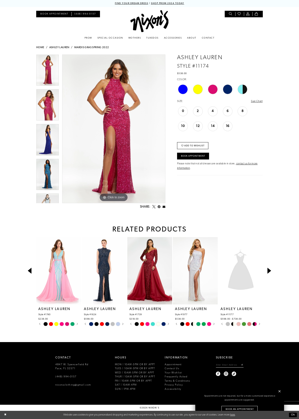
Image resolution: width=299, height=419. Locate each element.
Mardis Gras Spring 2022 (91, 47)
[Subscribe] (242, 365)
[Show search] (231, 14)
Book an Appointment (240, 409)
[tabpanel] (47, 71)
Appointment (173, 364)
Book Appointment (193, 156)
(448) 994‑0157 (66, 377)
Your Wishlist (173, 373)
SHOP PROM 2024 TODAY (167, 3)
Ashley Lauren (59, 47)
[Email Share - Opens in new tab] (164, 207)
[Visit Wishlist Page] (239, 14)
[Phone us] (85, 14)
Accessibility (173, 389)
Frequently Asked (176, 377)
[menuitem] (54, 14)
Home (40, 47)
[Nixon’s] (149, 21)
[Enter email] (230, 365)
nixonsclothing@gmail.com (73, 385)
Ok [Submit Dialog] (293, 414)
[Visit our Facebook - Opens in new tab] (218, 374)
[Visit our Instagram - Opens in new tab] (226, 374)
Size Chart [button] (257, 101)
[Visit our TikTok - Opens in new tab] (234, 374)
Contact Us (172, 368)
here (232, 414)
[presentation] (58, 271)
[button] (248, 14)
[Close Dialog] (5, 415)
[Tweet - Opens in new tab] (154, 207)
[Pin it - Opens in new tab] (159, 207)
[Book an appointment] (54, 14)
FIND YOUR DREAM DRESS (131, 3)
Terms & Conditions (177, 381)
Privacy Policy (174, 385)
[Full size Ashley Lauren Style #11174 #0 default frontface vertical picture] (113, 129)
